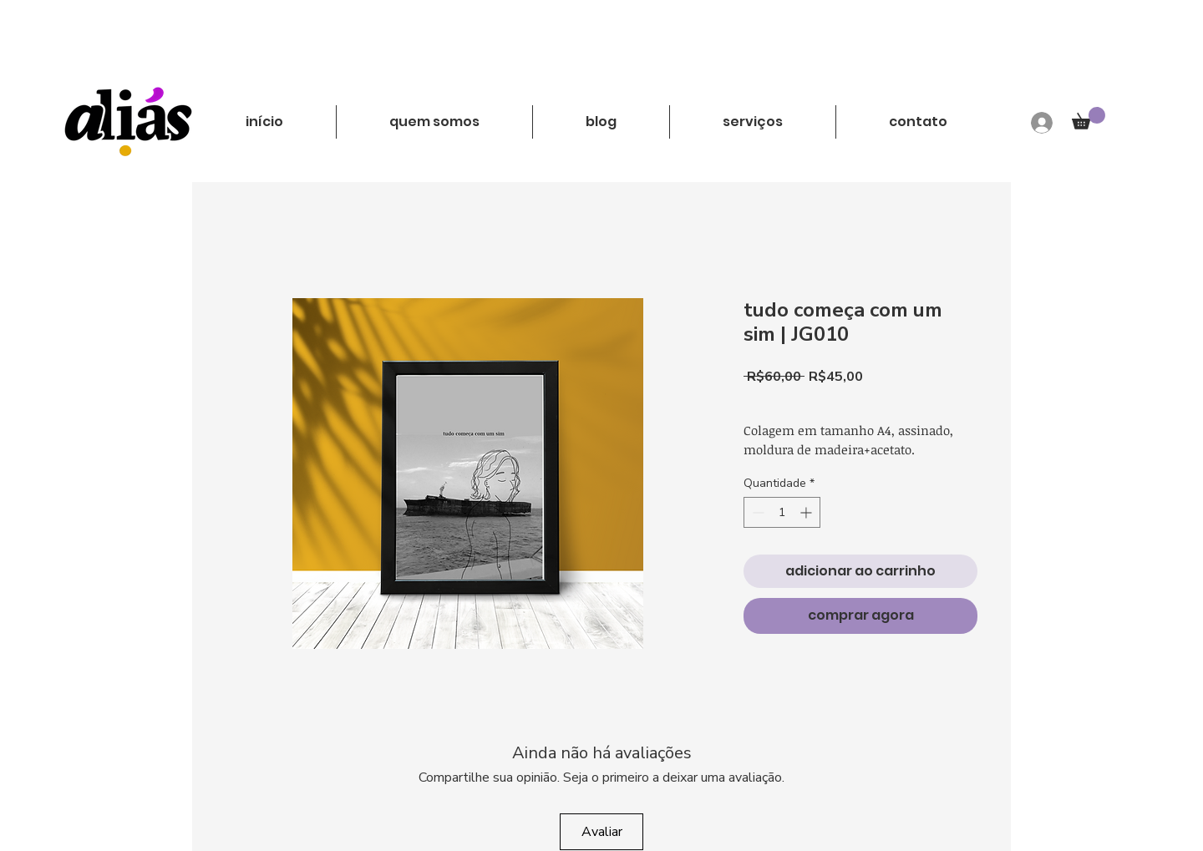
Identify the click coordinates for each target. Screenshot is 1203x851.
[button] (1088, 118)
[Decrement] (756, 512)
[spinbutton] (782, 512)
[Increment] (807, 512)
